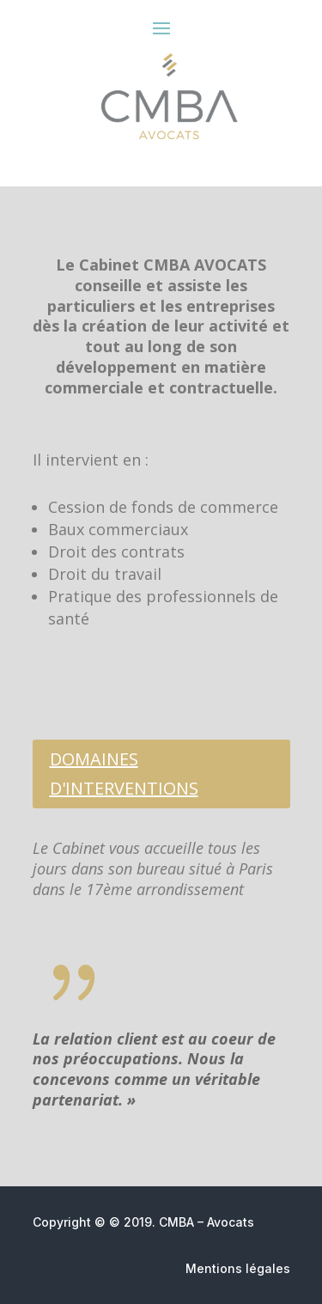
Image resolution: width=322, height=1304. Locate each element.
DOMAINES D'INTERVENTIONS (124, 773)
